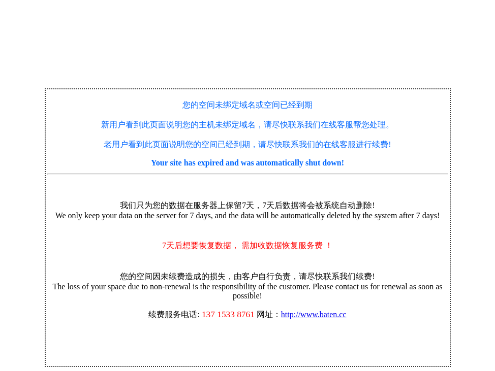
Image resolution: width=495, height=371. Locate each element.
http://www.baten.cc (314, 314)
